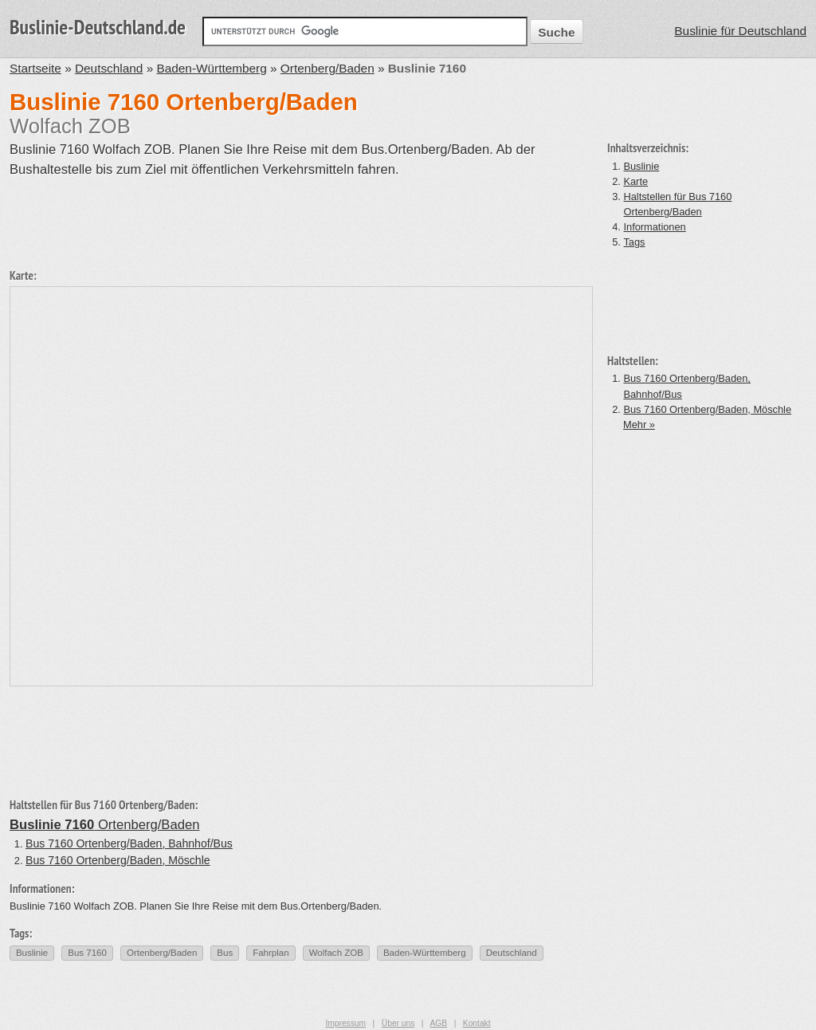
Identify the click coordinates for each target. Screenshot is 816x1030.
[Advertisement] (300, 216)
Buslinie (641, 166)
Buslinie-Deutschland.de (98, 27)
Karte (635, 181)
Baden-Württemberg (211, 68)
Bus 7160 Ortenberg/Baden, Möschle (707, 409)
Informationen (654, 227)
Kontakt (477, 1023)
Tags (634, 242)
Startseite (35, 68)
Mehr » (639, 424)
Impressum (345, 1023)
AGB (438, 1023)
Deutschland (109, 68)
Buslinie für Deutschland (740, 30)
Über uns (398, 1023)
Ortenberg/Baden (327, 68)
